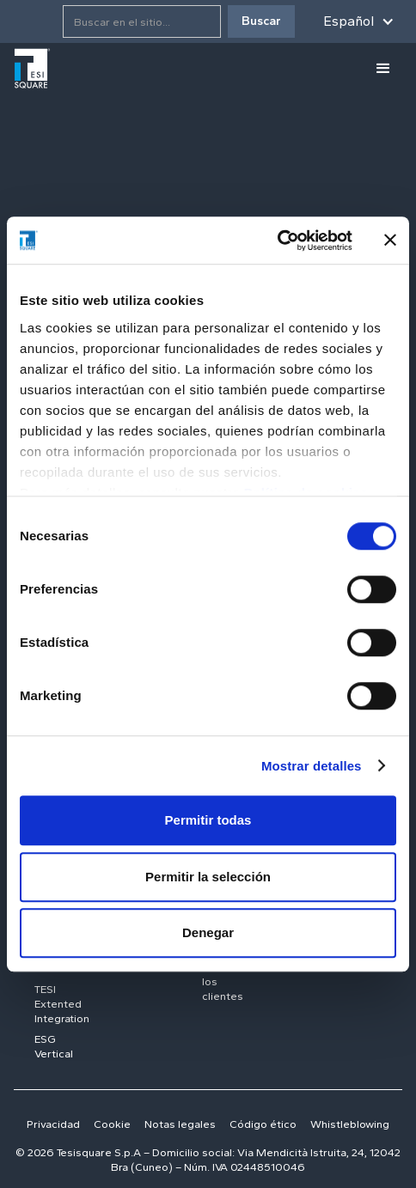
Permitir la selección (208, 876)
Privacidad (53, 1124)
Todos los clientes (222, 981)
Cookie (112, 1124)
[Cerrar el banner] (390, 241)
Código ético (263, 1124)
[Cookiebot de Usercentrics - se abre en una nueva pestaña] (277, 240)
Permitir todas (208, 820)
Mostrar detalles (311, 765)
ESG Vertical (53, 1046)
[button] (358, 21)
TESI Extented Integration (61, 1004)
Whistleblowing (349, 1124)
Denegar (208, 932)
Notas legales (180, 1124)
